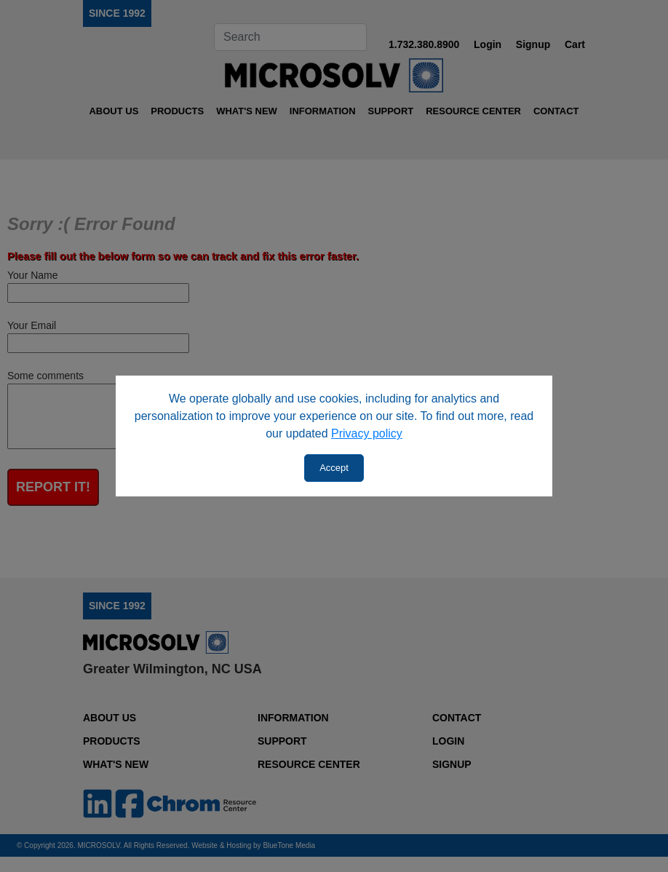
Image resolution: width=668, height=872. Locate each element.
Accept (334, 467)
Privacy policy (366, 433)
